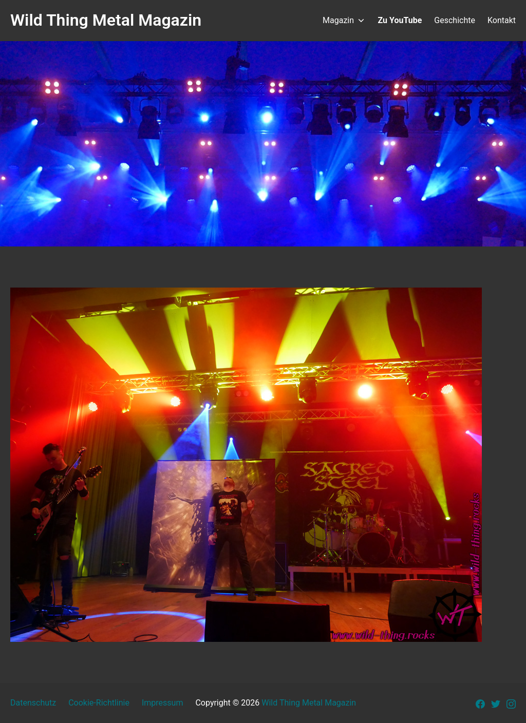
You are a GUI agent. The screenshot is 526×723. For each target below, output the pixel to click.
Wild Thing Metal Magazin (308, 703)
